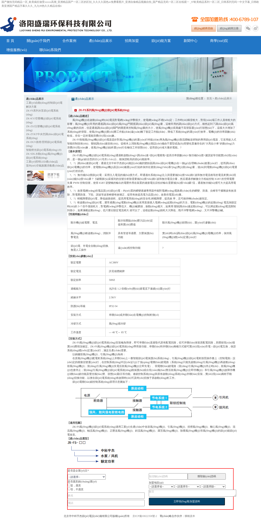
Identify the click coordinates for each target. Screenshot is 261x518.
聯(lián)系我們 (50, 50)
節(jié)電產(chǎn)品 (105, 159)
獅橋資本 (190, 516)
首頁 (209, 98)
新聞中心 (190, 41)
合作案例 (69, 41)
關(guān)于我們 (38, 41)
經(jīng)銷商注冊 (229, 28)
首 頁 (10, 41)
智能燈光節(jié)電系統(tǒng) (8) (43, 149)
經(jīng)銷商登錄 (203, 28)
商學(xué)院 (219, 41)
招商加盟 (132, 41)
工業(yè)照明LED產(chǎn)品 (42, 161)
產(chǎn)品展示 (100, 41)
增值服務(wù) (16, 50)
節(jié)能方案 (161, 41)
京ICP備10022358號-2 (144, 516)
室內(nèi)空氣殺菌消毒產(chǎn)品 (45, 165)
